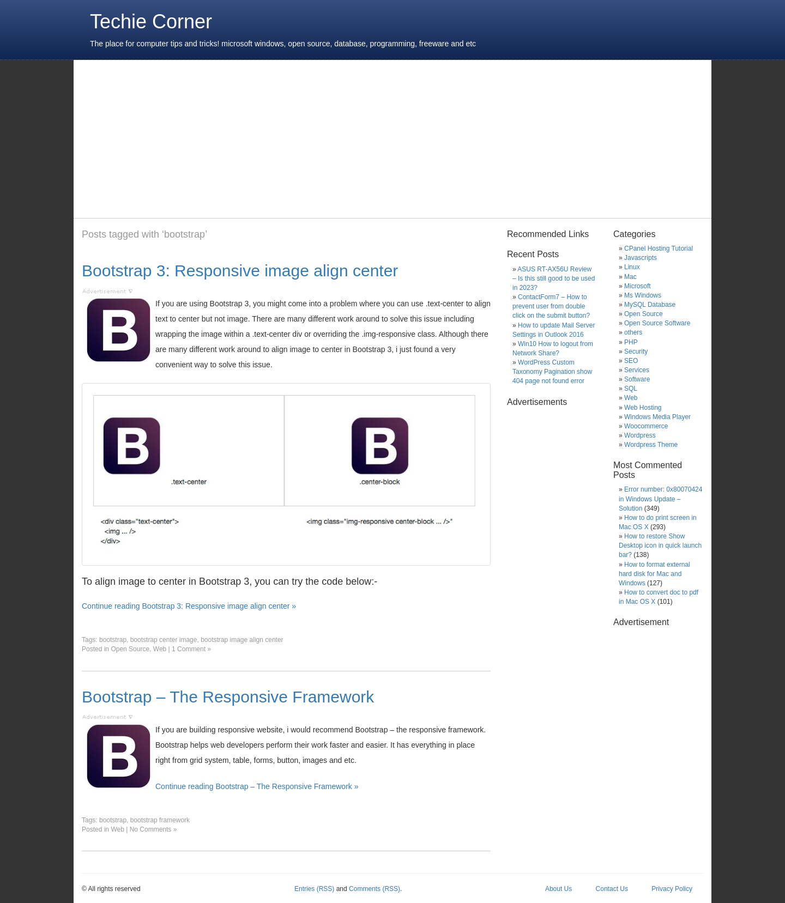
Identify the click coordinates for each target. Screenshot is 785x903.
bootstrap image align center (242, 640)
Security (636, 351)
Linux (632, 267)
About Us (558, 889)
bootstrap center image (163, 640)
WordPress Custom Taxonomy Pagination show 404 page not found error (552, 372)
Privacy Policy (671, 889)
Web (159, 649)
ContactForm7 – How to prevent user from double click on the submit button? (551, 306)
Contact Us (612, 889)
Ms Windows (642, 295)
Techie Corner (151, 21)
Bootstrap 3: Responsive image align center (240, 271)
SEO (631, 361)
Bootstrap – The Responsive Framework (228, 697)
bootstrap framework (160, 820)
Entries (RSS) (314, 889)
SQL (630, 388)
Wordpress (640, 435)
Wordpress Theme (651, 445)
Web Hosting (642, 407)
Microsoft (637, 286)
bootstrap (112, 640)
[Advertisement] (280, 139)
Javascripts (640, 258)
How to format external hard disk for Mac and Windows (654, 574)
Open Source (130, 649)
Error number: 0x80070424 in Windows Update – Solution (660, 499)
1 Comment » (191, 649)
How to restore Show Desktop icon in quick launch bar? (660, 545)
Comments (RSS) (374, 889)
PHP (631, 342)
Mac (630, 277)
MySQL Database (649, 304)
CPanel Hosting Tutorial (658, 248)
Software (637, 379)
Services (636, 370)
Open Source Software (657, 323)
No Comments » (153, 829)
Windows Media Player (657, 417)
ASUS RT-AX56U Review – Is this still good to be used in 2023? (553, 278)
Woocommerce (646, 426)
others (633, 332)
